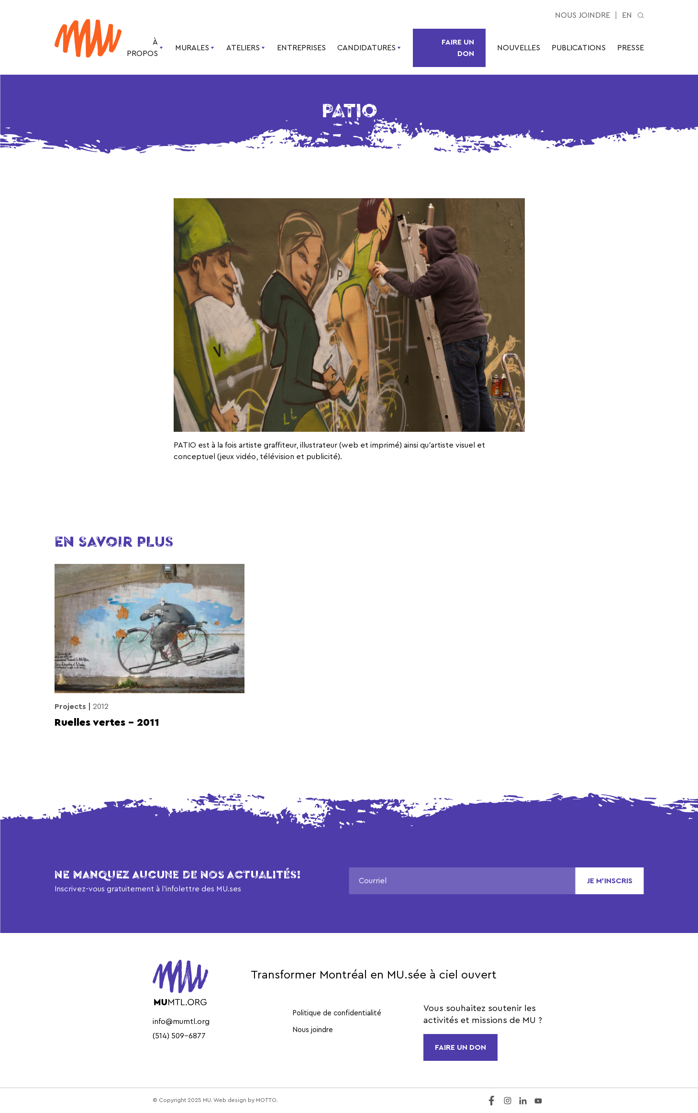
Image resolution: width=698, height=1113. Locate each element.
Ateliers (246, 48)
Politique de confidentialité (336, 1013)
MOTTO (266, 1100)
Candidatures (369, 48)
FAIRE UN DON (460, 1047)
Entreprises (301, 48)
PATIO (185, 445)
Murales (195, 48)
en (627, 15)
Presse (630, 48)
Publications (579, 48)
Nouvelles (518, 48)
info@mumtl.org (181, 1021)
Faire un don (458, 47)
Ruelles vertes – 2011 (107, 722)
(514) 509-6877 (179, 1036)
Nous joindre (582, 15)
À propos (145, 47)
